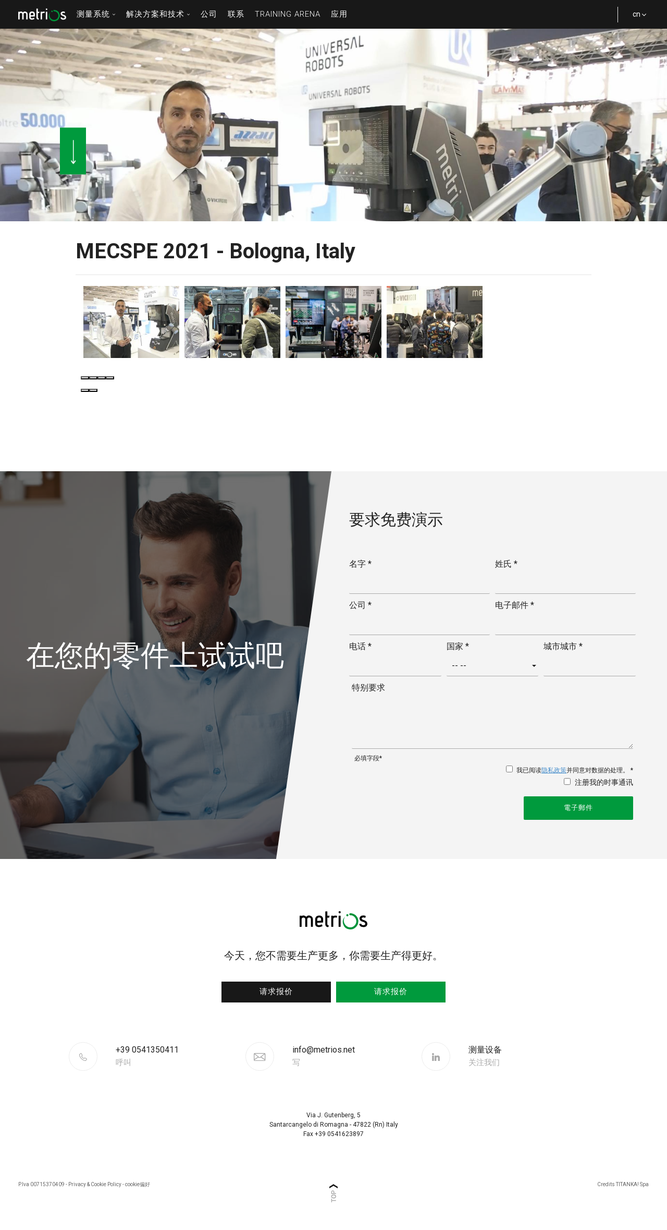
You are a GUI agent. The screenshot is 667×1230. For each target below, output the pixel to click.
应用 (339, 14)
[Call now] (179, 1056)
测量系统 (96, 14)
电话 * (360, 646)
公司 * (360, 605)
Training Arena (287, 14)
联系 (236, 14)
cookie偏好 (137, 1184)
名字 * (360, 564)
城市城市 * (563, 646)
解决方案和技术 (158, 14)
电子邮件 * (514, 605)
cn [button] (636, 19)
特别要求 (368, 687)
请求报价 (276, 991)
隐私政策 (553, 770)
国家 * (458, 646)
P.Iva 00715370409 (41, 1184)
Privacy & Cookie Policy (94, 1184)
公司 (209, 14)
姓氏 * (506, 564)
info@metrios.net (323, 1056)
